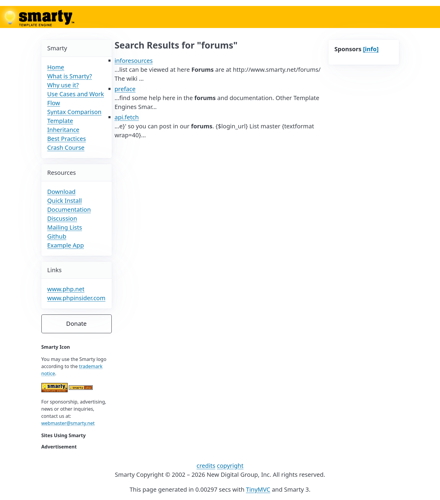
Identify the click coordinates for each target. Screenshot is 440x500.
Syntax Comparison (74, 112)
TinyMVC (258, 489)
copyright (230, 466)
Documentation (69, 209)
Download (61, 192)
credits (206, 466)
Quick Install (64, 201)
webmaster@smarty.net (68, 423)
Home (55, 67)
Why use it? (63, 85)
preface (125, 89)
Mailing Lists (64, 227)
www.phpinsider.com (76, 298)
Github (56, 236)
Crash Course (66, 148)
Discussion (62, 218)
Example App (65, 245)
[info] (370, 49)
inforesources (134, 61)
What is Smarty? (69, 76)
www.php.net (66, 289)
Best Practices (66, 139)
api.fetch (127, 117)
